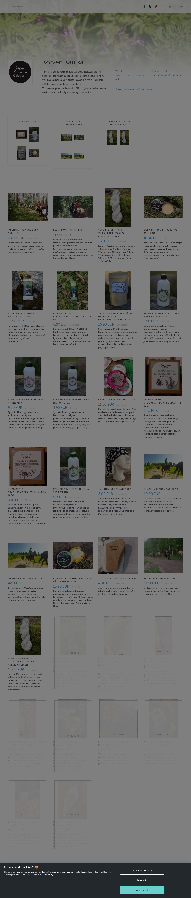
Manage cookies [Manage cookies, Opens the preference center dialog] (142, 875)
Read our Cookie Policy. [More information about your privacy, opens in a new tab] (43, 880)
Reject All (142, 885)
